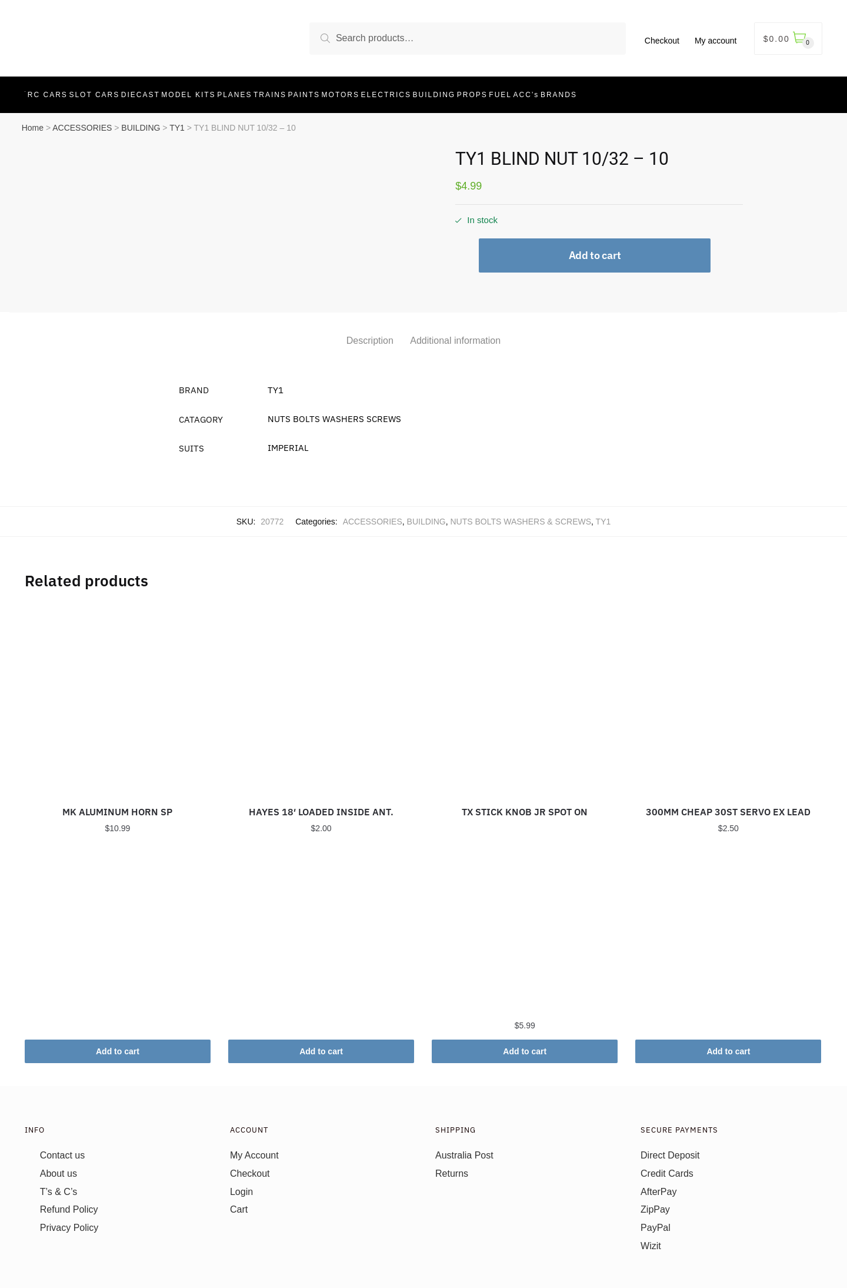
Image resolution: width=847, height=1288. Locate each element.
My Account (254, 1149)
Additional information (455, 334)
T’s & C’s (58, 1185)
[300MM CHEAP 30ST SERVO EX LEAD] (728, 692)
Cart (239, 1203)
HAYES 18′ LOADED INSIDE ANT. (321, 805)
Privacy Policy (69, 1221)
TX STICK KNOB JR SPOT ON (525, 805)
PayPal (656, 1221)
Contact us (62, 1149)
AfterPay (658, 1185)
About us (58, 1167)
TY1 (177, 121)
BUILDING (140, 121)
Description (370, 334)
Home (33, 121)
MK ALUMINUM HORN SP (117, 805)
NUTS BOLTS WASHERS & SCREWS (520, 515)
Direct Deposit (670, 1149)
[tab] (370, 324)
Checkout (662, 40)
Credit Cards (667, 1167)
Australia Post (464, 1149)
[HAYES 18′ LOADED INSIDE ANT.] (321, 692)
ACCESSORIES (82, 121)
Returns (451, 1167)
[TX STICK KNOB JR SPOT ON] (525, 692)
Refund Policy (69, 1203)
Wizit (651, 1239)
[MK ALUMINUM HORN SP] (118, 692)
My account (716, 40)
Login (241, 1185)
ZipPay (655, 1203)
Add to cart (595, 248)
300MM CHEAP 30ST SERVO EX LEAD (728, 805)
